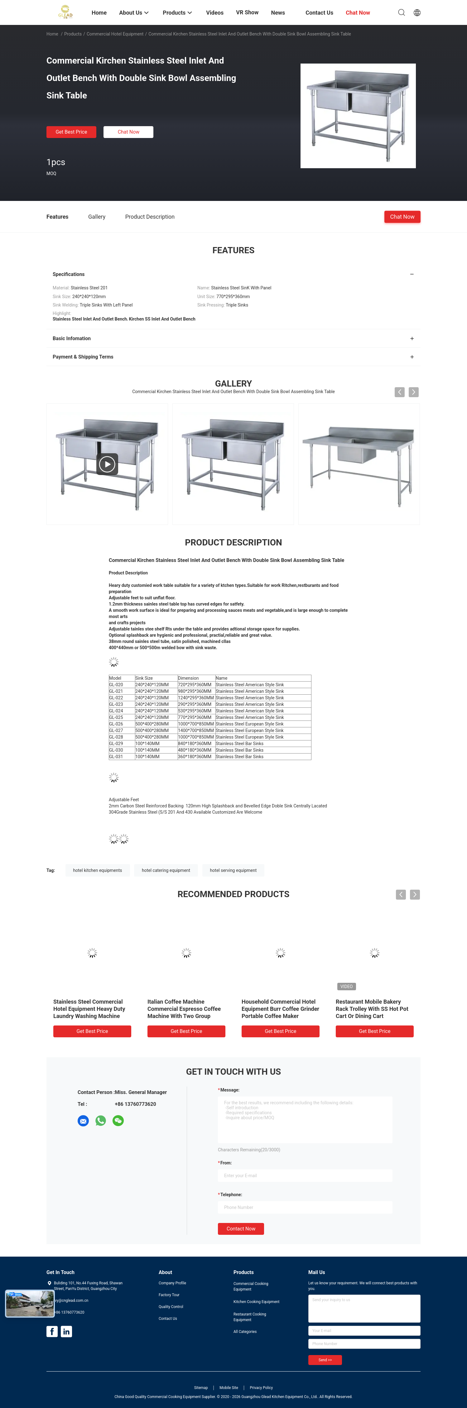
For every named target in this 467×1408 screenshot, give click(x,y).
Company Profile (172, 1283)
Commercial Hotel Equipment (115, 33)
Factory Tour (169, 1295)
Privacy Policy (261, 1388)
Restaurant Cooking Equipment (250, 1317)
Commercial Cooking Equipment (251, 1286)
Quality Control (171, 1307)
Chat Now (129, 132)
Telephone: (231, 1194)
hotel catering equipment (166, 870)
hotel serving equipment (233, 870)
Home (52, 33)
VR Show (247, 12)
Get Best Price (71, 132)
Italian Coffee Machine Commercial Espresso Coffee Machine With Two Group (184, 1008)
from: (226, 1162)
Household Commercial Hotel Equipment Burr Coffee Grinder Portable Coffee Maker (280, 1008)
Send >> (325, 1360)
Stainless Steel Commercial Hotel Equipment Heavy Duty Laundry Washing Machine (89, 1008)
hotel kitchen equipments (97, 870)
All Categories (245, 1332)
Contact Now (241, 1229)
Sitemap (201, 1388)
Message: (229, 1089)
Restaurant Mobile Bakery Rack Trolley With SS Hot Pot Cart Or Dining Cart (372, 1008)
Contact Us (168, 1318)
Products (73, 33)
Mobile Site (228, 1388)
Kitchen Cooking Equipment (256, 1302)
